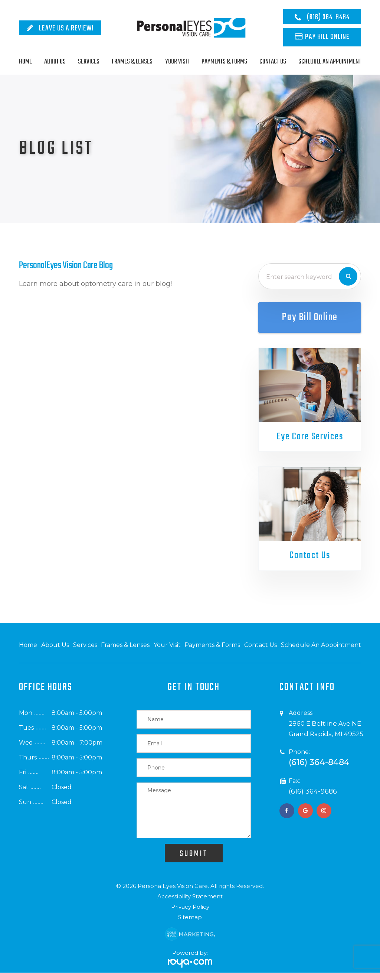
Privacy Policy (190, 907)
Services (88, 61)
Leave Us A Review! (66, 28)
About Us (55, 61)
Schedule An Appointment (329, 61)
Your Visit (177, 61)
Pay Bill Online (327, 37)
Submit (194, 854)
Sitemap (190, 917)
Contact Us (272, 61)
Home (25, 61)
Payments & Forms (224, 61)
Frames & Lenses (132, 61)
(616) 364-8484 (328, 17)
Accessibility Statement (190, 896)
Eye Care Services (310, 437)
